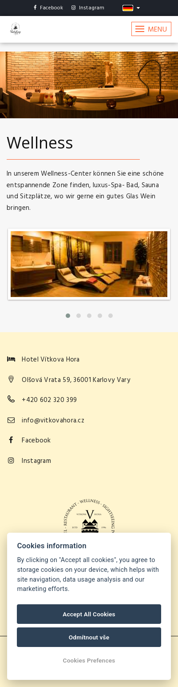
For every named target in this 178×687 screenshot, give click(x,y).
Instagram (88, 8)
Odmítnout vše (89, 637)
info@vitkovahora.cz (53, 420)
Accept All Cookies (89, 614)
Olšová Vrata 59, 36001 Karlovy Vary (76, 380)
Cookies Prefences (89, 660)
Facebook (48, 8)
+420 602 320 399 (49, 400)
